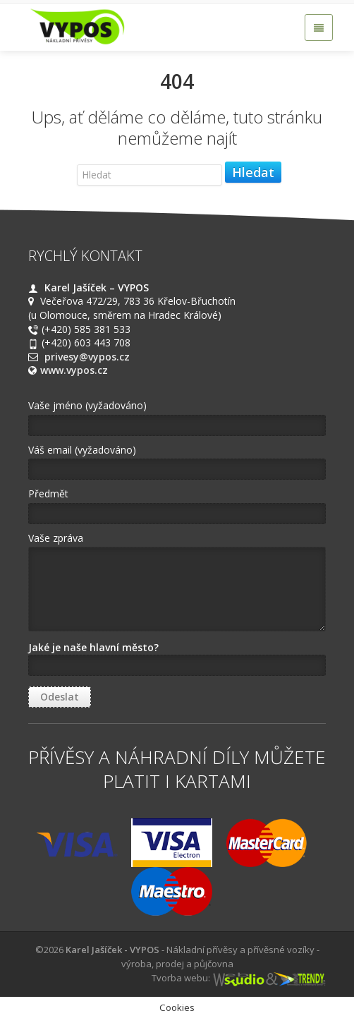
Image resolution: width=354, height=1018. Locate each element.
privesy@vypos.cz (87, 356)
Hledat (253, 172)
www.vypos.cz (74, 370)
